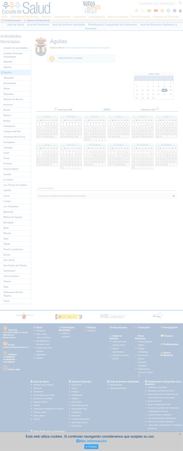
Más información (91, 441)
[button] (179, 434)
